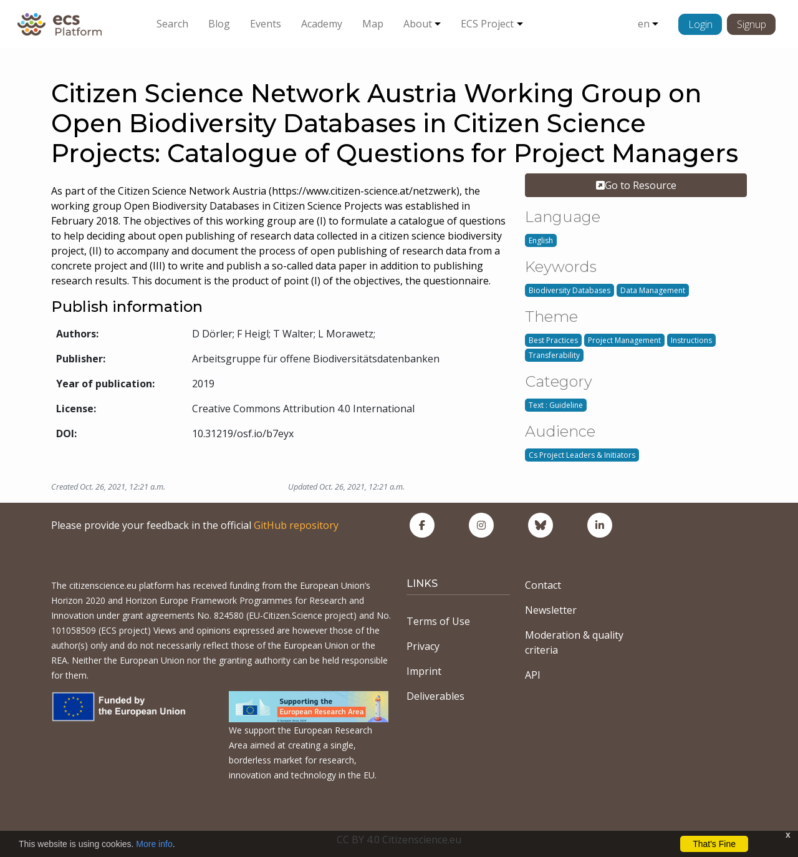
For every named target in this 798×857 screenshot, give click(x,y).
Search (172, 24)
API (533, 675)
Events (265, 24)
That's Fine (714, 844)
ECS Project (487, 24)
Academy (321, 24)
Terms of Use (438, 621)
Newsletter (551, 610)
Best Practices (553, 340)
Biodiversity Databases (569, 290)
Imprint (423, 671)
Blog (219, 24)
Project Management (624, 340)
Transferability (554, 355)
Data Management (652, 290)
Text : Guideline (556, 405)
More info (154, 844)
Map (372, 24)
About (417, 24)
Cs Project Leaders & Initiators (582, 455)
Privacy (423, 646)
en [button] (644, 24)
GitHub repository (296, 525)
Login (700, 24)
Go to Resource (636, 185)
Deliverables (435, 696)
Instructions (691, 340)
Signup (751, 24)
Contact (543, 585)
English (541, 240)
